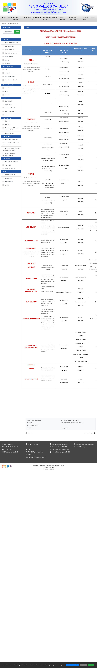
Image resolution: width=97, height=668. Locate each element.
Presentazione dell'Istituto (10, 42)
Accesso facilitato (8, 174)
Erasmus (6, 95)
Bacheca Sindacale (62, 18)
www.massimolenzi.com (53, 465)
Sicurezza (6, 63)
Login (93, 17)
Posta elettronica (8, 133)
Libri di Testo (7, 104)
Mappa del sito (7, 181)
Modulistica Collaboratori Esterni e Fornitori (10, 129)
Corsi (4, 91)
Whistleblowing (80, 447)
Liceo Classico (7, 56)
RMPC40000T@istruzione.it (34, 452)
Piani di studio (7, 101)
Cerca (17, 32)
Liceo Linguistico (8, 49)
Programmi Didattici (9, 108)
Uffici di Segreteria (8, 76)
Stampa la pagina (89, 433)
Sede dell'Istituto (8, 46)
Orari (4, 69)
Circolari (5, 121)
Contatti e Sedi (86, 18)
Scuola (9, 17)
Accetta (91, 665)
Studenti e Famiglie (16, 18)
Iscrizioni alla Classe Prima (73, 18)
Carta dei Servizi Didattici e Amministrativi (11, 143)
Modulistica (6, 124)
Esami (5, 115)
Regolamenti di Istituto (9, 139)
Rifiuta (83, 665)
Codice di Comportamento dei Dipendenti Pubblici (11, 149)
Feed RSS (30, 433)
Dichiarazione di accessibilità (85, 444)
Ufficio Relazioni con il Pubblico (9, 81)
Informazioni (7, 178)
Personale (27, 17)
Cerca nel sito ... (8, 27)
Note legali (6, 165)
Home (4, 17)
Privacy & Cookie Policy (10, 161)
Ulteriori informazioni (72, 665)
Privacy (5, 60)
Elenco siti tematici (8, 168)
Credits (5, 185)
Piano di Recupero (8, 111)
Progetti (5, 88)
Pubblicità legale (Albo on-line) (50, 18)
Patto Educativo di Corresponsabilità (8, 154)
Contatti (5, 73)
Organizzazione (36, 17)
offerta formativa (13, 23)
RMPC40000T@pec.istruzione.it (35, 457)
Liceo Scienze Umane (9, 53)
